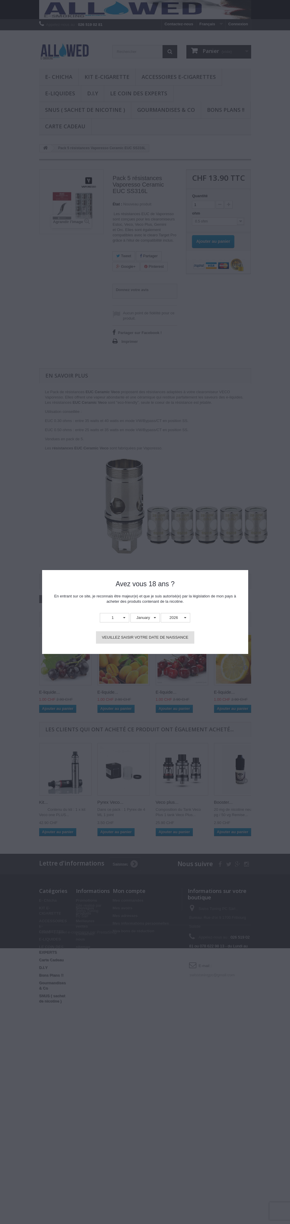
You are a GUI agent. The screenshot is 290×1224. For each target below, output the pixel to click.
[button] (114, 618)
